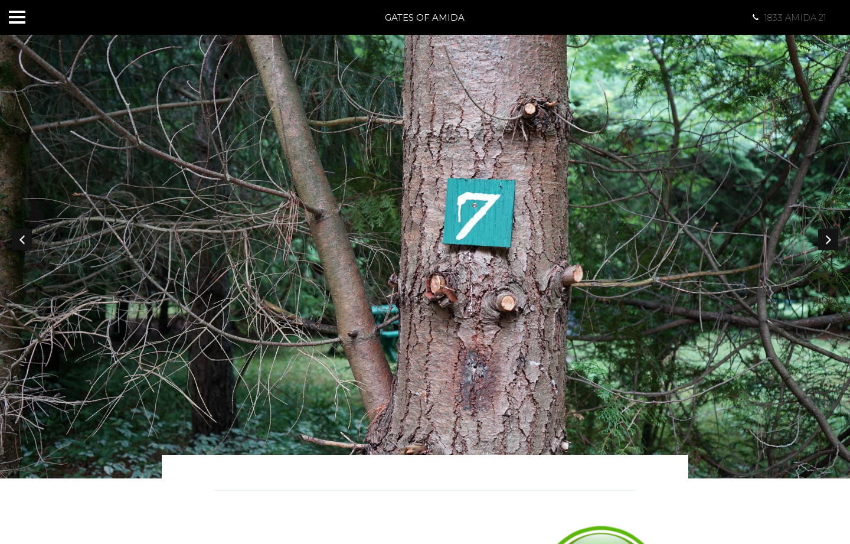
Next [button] (828, 239)
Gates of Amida (425, 17)
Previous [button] (22, 239)
